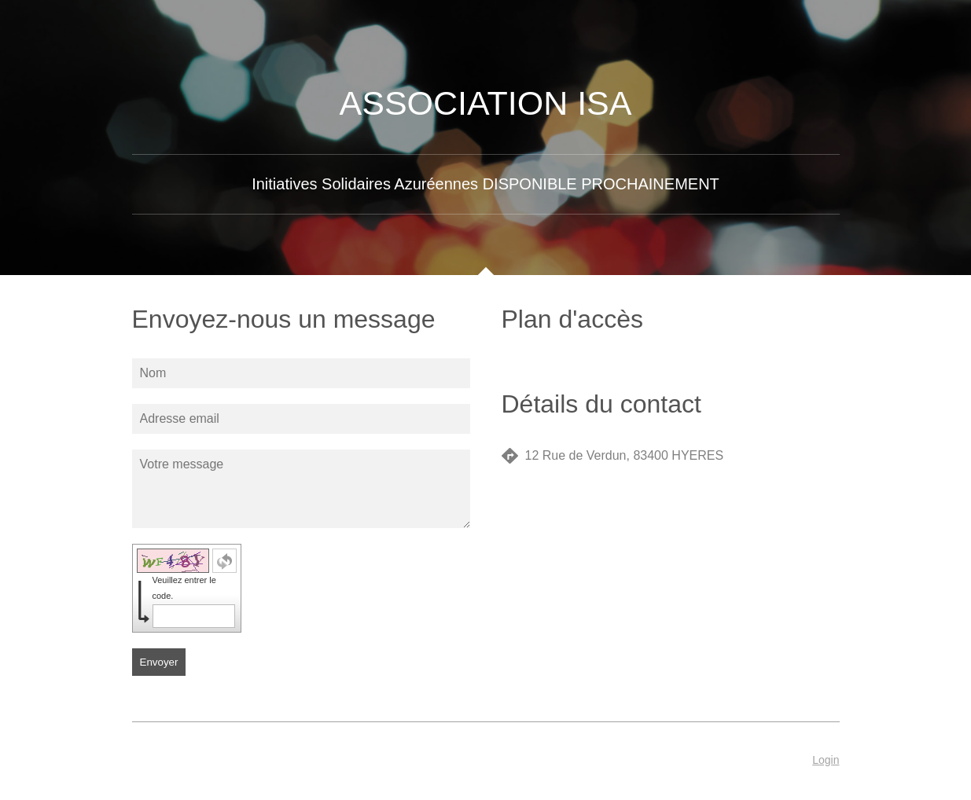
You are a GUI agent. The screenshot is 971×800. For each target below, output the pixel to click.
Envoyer (159, 662)
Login (825, 760)
